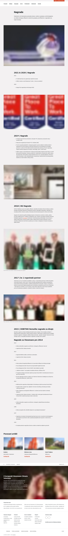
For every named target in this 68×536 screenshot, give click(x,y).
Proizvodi (5, 3)
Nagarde (18, 464)
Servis (21, 3)
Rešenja (10, 3)
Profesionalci (27, 3)
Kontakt (39, 3)
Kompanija (16, 3)
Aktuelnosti (34, 3)
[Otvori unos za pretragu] (64, 4)
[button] (62, 464)
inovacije (25, 218)
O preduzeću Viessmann (10, 464)
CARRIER (14, 534)
